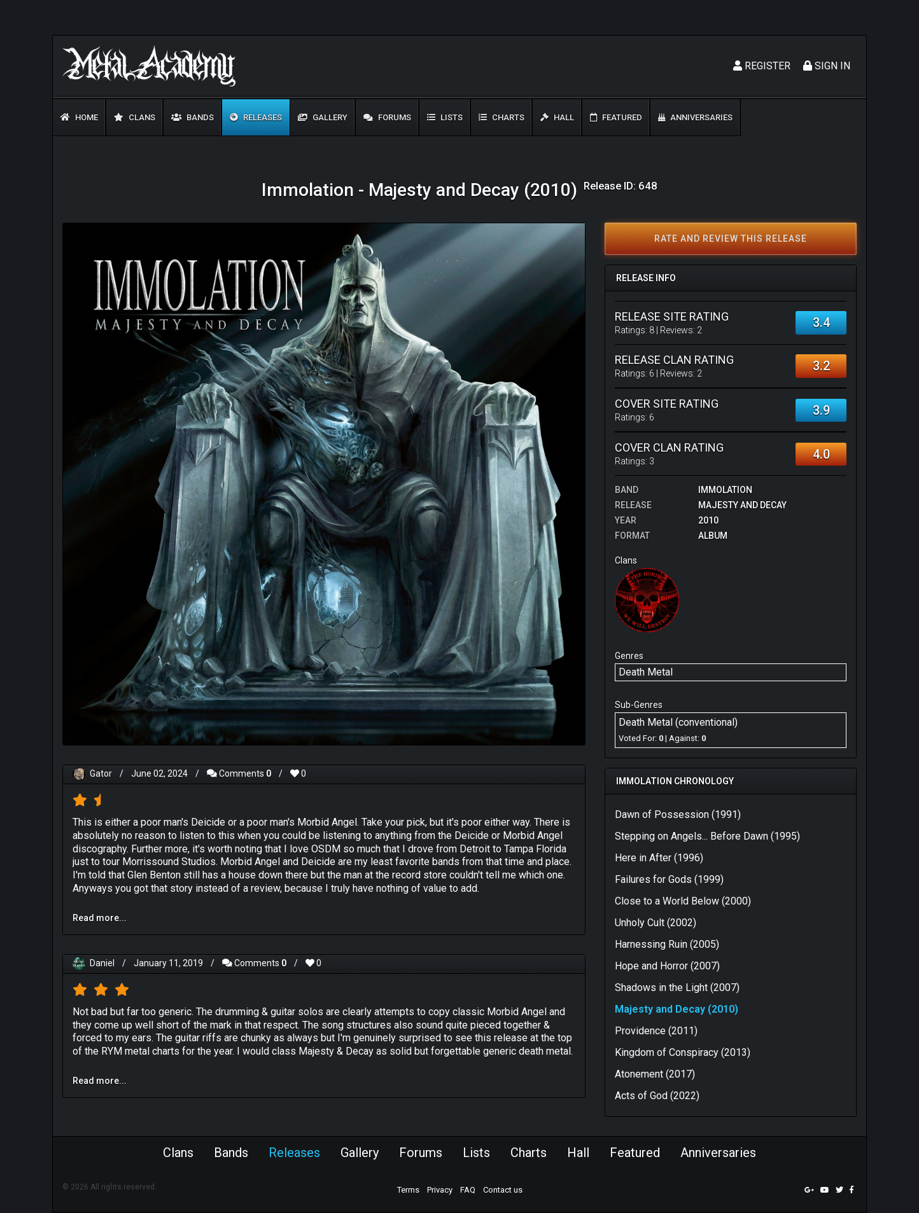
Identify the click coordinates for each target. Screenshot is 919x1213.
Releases (256, 117)
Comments (239, 773)
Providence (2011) (656, 1031)
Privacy (439, 1190)
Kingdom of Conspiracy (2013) (682, 1052)
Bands (192, 117)
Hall (557, 117)
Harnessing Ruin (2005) (667, 944)
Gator (101, 773)
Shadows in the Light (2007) (677, 987)
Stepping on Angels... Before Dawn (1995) (707, 836)
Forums (387, 117)
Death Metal (646, 672)
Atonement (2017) (655, 1074)
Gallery (322, 117)
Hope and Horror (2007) (667, 966)
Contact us (503, 1190)
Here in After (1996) (659, 858)
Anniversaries (695, 117)
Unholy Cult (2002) (655, 923)
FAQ (467, 1190)
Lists (445, 117)
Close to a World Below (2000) (683, 901)
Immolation (725, 490)
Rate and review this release (730, 238)
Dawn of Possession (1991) (678, 814)
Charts (501, 117)
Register (761, 66)
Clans (134, 117)
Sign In (826, 66)
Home (79, 117)
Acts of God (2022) (657, 1096)
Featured (616, 117)
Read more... (100, 918)
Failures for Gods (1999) (669, 879)
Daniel (102, 963)
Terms (408, 1190)
